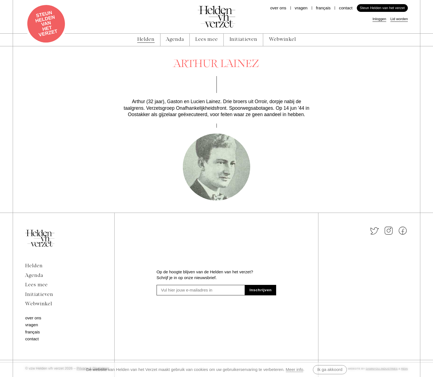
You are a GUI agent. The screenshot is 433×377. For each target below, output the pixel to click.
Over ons (278, 8)
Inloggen (379, 19)
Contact (346, 8)
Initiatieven (39, 294)
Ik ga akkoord (329, 369)
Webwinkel (38, 304)
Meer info (294, 369)
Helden (34, 266)
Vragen (301, 8)
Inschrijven (260, 290)
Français (323, 8)
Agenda (34, 275)
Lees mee (36, 285)
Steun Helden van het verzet (382, 8)
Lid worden (399, 19)
